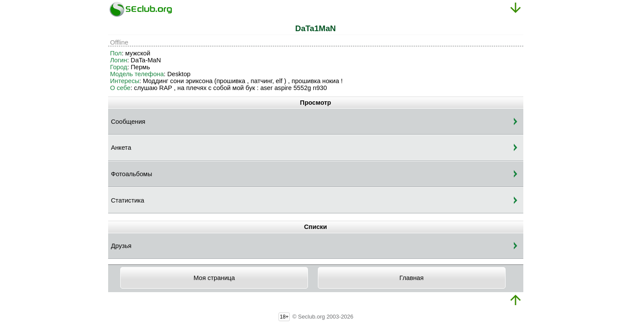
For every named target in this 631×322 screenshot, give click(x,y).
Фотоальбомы (131, 174)
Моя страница (214, 277)
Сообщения (128, 121)
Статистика (127, 200)
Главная (412, 277)
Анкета (121, 147)
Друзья (121, 245)
